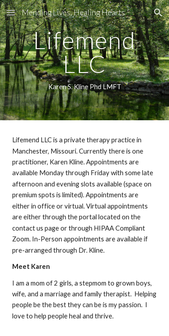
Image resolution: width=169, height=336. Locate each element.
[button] (11, 12)
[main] (85, 60)
